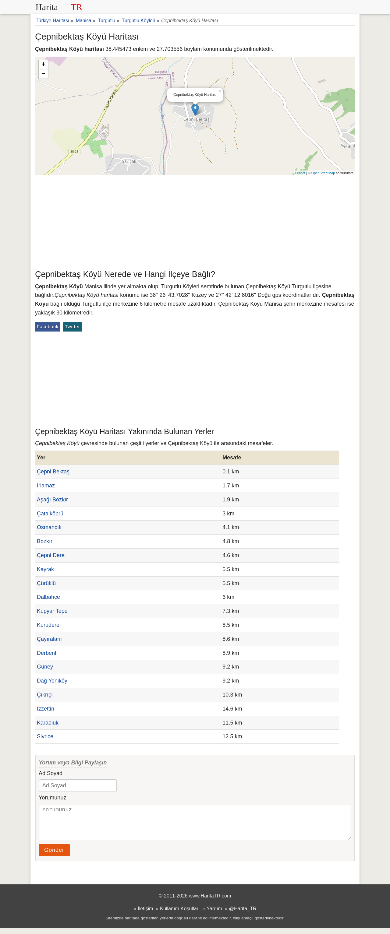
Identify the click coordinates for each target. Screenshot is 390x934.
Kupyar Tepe (52, 611)
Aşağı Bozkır (52, 500)
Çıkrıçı (45, 695)
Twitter (72, 326)
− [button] (43, 74)
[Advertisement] (195, 221)
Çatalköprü (50, 514)
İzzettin (45, 709)
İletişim (145, 914)
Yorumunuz (52, 798)
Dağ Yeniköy (52, 681)
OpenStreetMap (323, 173)
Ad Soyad (50, 773)
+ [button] (43, 64)
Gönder (54, 856)
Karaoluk (47, 723)
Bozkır (44, 541)
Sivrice (45, 736)
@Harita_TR (243, 914)
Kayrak (45, 569)
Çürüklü (46, 583)
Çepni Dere (51, 555)
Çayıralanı (49, 639)
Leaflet (300, 173)
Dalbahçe (48, 597)
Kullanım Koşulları (180, 914)
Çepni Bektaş (53, 472)
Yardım (214, 914)
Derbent (46, 653)
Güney (45, 667)
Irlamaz (46, 486)
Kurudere (48, 625)
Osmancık (49, 527)
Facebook (47, 326)
